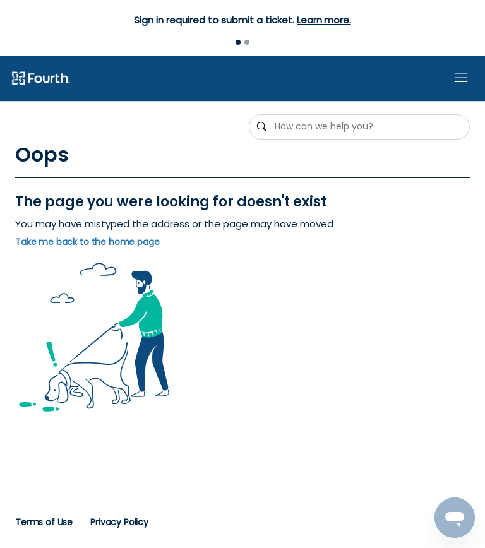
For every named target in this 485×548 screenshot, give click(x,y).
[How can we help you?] (359, 127)
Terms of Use (44, 522)
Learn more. (323, 20)
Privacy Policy (119, 522)
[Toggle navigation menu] (461, 78)
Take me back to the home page (87, 242)
